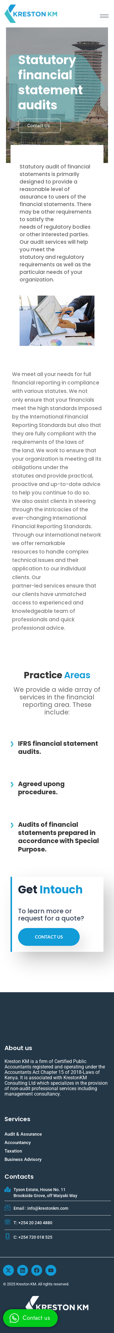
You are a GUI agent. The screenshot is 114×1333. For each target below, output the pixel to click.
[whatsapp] (30, 1318)
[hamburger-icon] (104, 16)
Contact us (38, 125)
